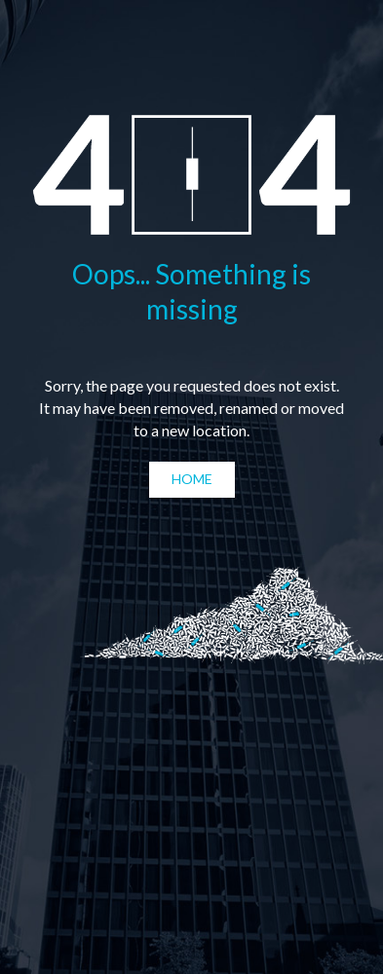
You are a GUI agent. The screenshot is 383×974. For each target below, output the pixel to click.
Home (192, 478)
